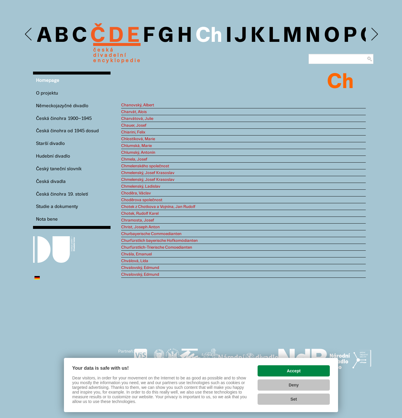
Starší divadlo (50, 143)
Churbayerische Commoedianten (151, 234)
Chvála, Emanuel (136, 254)
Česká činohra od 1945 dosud (67, 130)
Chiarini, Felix (133, 132)
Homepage (47, 80)
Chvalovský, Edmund (140, 268)
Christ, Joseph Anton (140, 227)
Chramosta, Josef (137, 220)
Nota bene (47, 219)
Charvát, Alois (134, 112)
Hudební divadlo (53, 156)
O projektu (47, 93)
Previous (29, 34)
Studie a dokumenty (57, 206)
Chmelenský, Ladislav (140, 186)
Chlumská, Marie (136, 146)
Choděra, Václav (136, 193)
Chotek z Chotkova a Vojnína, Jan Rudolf (158, 207)
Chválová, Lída (134, 261)
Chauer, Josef (133, 125)
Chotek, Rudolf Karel (140, 214)
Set (294, 399)
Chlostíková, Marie (138, 139)
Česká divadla (51, 181)
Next (374, 34)
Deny (294, 385)
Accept (294, 371)
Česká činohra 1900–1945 (64, 118)
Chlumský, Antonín (138, 153)
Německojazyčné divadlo (62, 105)
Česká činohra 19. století (62, 194)
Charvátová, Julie (137, 119)
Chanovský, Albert (137, 105)
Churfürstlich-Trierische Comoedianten (156, 247)
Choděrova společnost (141, 200)
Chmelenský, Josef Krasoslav (147, 173)
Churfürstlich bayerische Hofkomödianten (159, 241)
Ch (209, 36)
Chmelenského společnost (145, 166)
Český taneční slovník (59, 168)
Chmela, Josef (134, 159)
